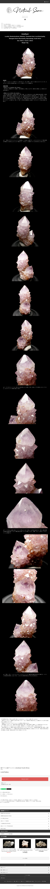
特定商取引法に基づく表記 (6, 784)
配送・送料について (17, 881)
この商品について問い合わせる (6, 794)
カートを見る (28, 875)
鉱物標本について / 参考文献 (6, 833)
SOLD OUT (25, 779)
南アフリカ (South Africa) (4, 802)
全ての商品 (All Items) (7, 24)
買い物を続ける (3, 795)
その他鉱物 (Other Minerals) (20, 801)
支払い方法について (10, 881)
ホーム (2, 23)
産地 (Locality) (38, 801)
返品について (23, 881)
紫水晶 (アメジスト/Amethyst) (16, 25)
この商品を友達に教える (5, 792)
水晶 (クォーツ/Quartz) (7, 25)
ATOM (45, 881)
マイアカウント (3, 875)
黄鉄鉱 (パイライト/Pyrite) (30, 801)
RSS (43, 881)
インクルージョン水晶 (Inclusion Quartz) (18, 26)
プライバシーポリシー (38, 881)
